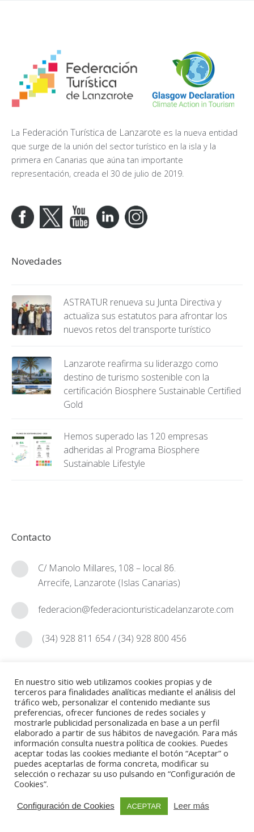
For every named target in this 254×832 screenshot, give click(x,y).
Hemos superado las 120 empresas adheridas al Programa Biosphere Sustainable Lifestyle (136, 450)
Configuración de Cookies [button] (66, 805)
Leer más (191, 805)
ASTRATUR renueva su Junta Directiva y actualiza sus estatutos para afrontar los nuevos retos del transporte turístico (145, 316)
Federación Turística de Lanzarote (91, 132)
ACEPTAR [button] (144, 806)
